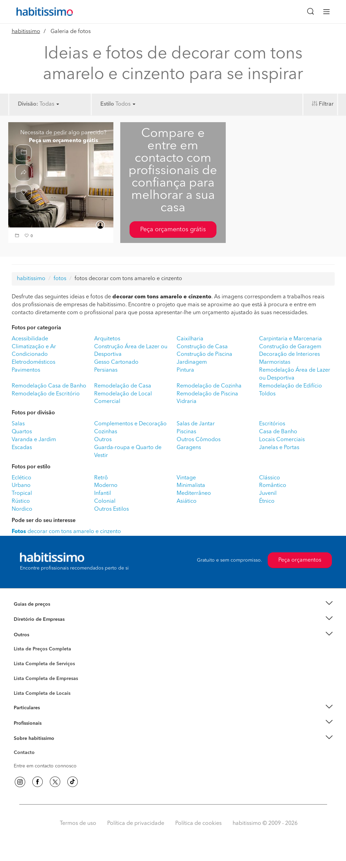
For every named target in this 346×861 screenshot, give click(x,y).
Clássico (269, 478)
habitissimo (26, 31)
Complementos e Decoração (130, 424)
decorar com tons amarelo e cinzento (66, 531)
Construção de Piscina (204, 354)
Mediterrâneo (194, 493)
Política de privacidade (135, 823)
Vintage (186, 478)
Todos (125, 104)
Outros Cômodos (199, 440)
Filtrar (326, 104)
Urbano (21, 485)
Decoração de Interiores (289, 354)
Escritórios (272, 424)
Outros (103, 440)
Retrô (101, 478)
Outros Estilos (111, 509)
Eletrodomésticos (33, 362)
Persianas (106, 370)
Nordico (22, 509)
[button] (18, 236)
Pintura (185, 370)
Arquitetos (107, 339)
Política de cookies (198, 823)
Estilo (107, 104)
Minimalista (191, 485)
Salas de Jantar (196, 424)
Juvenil (268, 493)
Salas (18, 424)
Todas (49, 104)
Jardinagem (192, 362)
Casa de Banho (278, 432)
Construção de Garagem (290, 347)
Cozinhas (105, 432)
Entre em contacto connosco (45, 766)
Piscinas (186, 432)
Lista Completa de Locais (42, 693)
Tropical (22, 493)
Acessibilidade (30, 339)
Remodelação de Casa (122, 386)
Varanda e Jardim (34, 440)
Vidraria (187, 401)
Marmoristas (274, 362)
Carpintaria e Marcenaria (290, 339)
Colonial (104, 501)
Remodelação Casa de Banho (49, 386)
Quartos (22, 432)
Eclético (21, 478)
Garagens (189, 447)
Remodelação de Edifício (290, 386)
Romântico (272, 485)
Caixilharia (190, 339)
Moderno (106, 485)
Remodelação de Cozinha (209, 386)
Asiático (187, 501)
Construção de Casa (202, 347)
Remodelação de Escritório (46, 394)
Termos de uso (78, 823)
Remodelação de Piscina (207, 394)
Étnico (267, 501)
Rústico (21, 501)
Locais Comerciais (282, 440)
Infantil (102, 493)
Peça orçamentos (299, 560)
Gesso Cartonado (116, 362)
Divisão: (28, 104)
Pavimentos (26, 370)
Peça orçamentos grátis (173, 229)
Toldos (267, 394)
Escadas (22, 447)
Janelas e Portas (279, 447)
